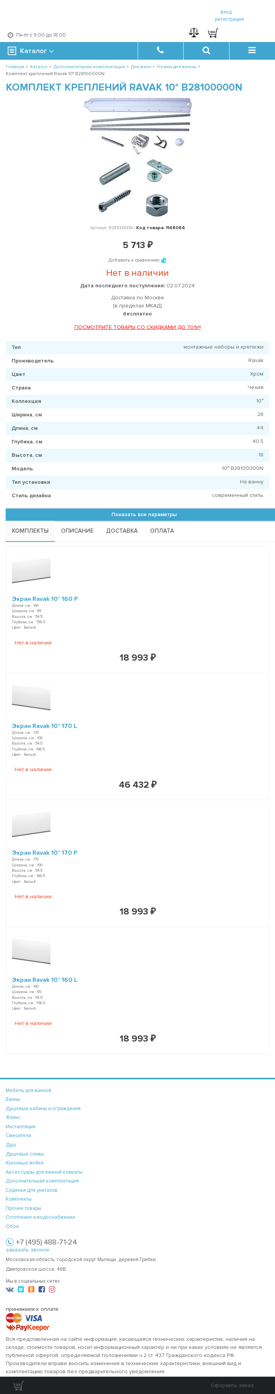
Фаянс (13, 1117)
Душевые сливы (25, 1154)
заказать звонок (27, 1249)
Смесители (18, 1135)
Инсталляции (20, 1127)
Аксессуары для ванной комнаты (44, 1172)
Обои (12, 1226)
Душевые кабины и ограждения (43, 1108)
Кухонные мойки (25, 1163)
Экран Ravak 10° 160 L (45, 980)
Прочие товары (23, 1208)
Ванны (13, 1099)
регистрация (229, 19)
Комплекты (19, 1199)
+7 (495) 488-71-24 (46, 1242)
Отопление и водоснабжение (40, 1217)
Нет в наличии (33, 642)
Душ (11, 1145)
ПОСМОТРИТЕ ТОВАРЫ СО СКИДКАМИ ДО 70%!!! (137, 327)
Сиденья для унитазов (31, 1190)
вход (226, 12)
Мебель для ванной (28, 1090)
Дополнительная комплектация (42, 1181)
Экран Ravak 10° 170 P (45, 853)
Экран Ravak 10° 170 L (44, 726)
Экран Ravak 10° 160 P (45, 599)
